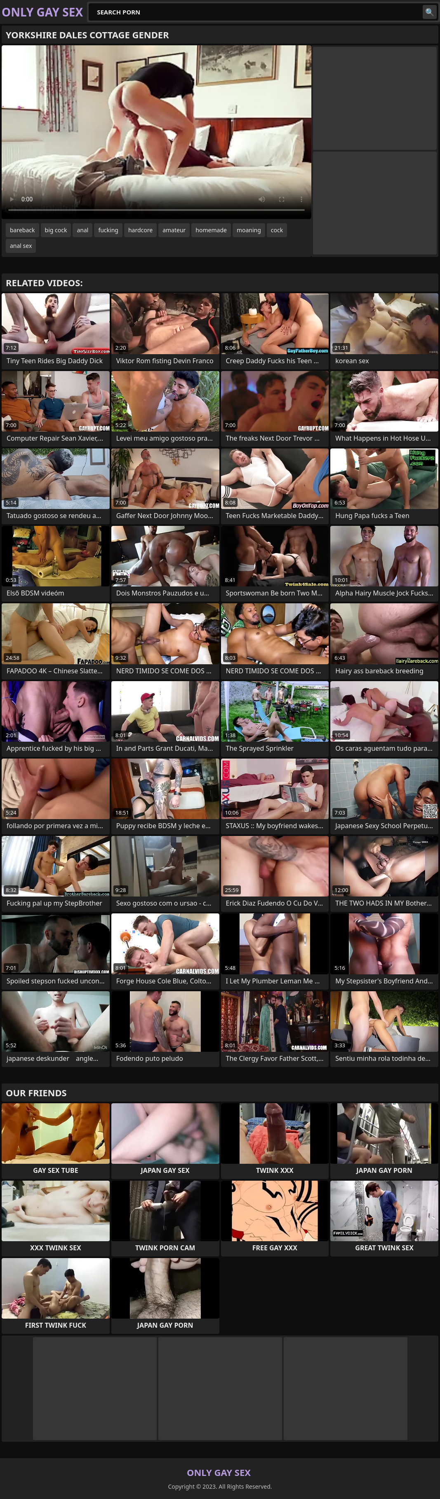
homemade (211, 230)
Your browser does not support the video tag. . (156, 132)
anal (82, 230)
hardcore (140, 230)
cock (277, 230)
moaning (249, 230)
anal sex (21, 246)
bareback (22, 230)
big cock (56, 230)
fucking (108, 230)
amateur (174, 230)
